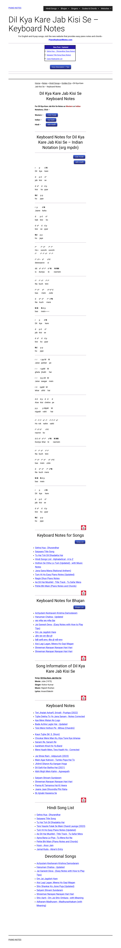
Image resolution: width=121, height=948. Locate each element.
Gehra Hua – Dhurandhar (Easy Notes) (61, 51)
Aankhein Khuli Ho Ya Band (48, 746)
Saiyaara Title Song (44, 551)
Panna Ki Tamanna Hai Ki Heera (51, 785)
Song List (80, 542)
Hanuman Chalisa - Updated (49, 617)
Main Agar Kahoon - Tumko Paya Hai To (55, 760)
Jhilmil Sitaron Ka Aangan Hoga (51, 763)
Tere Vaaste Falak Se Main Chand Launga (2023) (61, 826)
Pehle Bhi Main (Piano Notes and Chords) (55, 586)
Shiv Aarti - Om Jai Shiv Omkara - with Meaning (60, 897)
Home (37, 83)
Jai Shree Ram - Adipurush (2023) (52, 756)
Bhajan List (79, 607)
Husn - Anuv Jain (45, 845)
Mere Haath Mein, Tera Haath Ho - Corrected (57, 749)
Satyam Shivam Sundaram (48, 777)
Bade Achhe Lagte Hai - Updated (51, 724)
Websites (106, 8)
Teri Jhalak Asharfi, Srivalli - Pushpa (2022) (56, 712)
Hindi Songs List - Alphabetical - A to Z (54, 559)
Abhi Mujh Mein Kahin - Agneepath (52, 771)
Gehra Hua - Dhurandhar (47, 547)
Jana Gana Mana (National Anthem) (53, 570)
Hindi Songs (52, 8)
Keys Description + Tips (60, 67)
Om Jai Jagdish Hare (45, 632)
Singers (75, 8)
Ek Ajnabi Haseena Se (46, 793)
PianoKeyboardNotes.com (60, 40)
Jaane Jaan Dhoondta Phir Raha (51, 789)
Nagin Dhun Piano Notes (47, 578)
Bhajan (65, 8)
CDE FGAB (52, 115)
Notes (44, 83)
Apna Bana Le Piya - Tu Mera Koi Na (54, 837)
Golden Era (66, 83)
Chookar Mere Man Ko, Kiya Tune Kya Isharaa (57, 738)
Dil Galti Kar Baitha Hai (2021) (50, 767)
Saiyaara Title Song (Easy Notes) (59, 55)
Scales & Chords (90, 8)
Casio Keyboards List (54, 59)
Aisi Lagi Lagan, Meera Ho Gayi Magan (54, 643)
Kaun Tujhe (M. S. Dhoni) (47, 734)
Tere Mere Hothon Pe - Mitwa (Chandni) (55, 728)
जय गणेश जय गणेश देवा (45, 620)
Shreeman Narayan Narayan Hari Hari (53, 647)
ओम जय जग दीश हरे (43, 636)
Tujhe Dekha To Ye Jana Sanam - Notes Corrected (60, 716)
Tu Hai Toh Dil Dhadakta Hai (49, 555)
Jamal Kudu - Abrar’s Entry (50, 849)
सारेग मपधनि (52, 125)
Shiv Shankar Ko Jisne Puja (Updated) (55, 886)
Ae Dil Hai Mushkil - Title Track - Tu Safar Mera (58, 582)
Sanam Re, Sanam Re (45, 742)
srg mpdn (51, 120)
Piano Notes (14, 8)
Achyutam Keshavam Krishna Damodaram (56, 613)
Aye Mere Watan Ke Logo (47, 720)
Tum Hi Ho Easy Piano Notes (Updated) (54, 574)
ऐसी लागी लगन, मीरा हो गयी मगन (48, 640)
